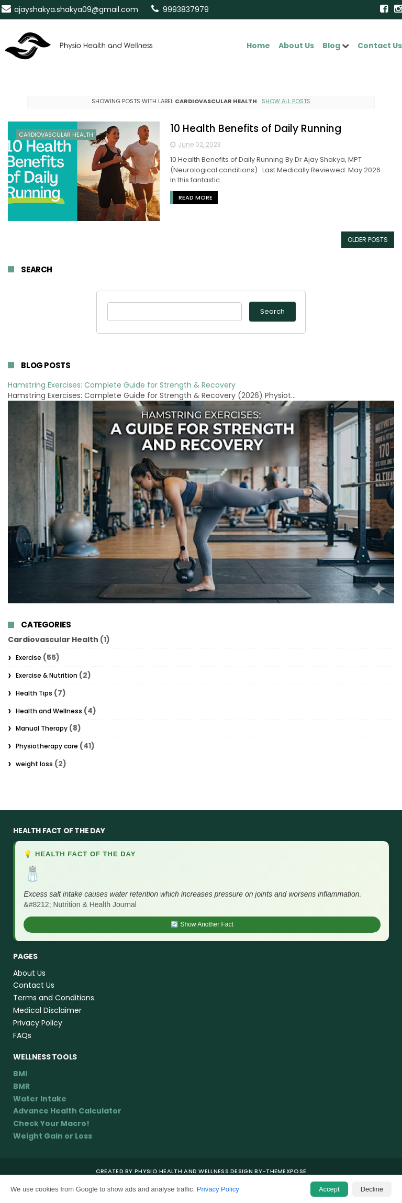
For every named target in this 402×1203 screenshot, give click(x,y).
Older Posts (368, 239)
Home (258, 45)
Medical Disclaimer (47, 1010)
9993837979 (186, 9)
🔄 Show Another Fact (202, 924)
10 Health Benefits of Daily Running (255, 129)
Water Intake (39, 1099)
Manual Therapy (42, 728)
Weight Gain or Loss (52, 1136)
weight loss (34, 763)
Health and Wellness (49, 711)
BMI (20, 1073)
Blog (331, 45)
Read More (195, 197)
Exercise (28, 657)
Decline (372, 1189)
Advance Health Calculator (67, 1111)
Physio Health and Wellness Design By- (200, 1171)
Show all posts (286, 101)
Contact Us (380, 45)
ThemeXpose (286, 1171)
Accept (329, 1189)
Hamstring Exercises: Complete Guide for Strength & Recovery (122, 385)
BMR (21, 1086)
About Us (296, 45)
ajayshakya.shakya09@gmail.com (76, 9)
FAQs (22, 1035)
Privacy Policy (218, 1189)
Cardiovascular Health (56, 134)
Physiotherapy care (47, 746)
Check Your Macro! (51, 1123)
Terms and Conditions (53, 997)
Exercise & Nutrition (46, 675)
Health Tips (34, 693)
